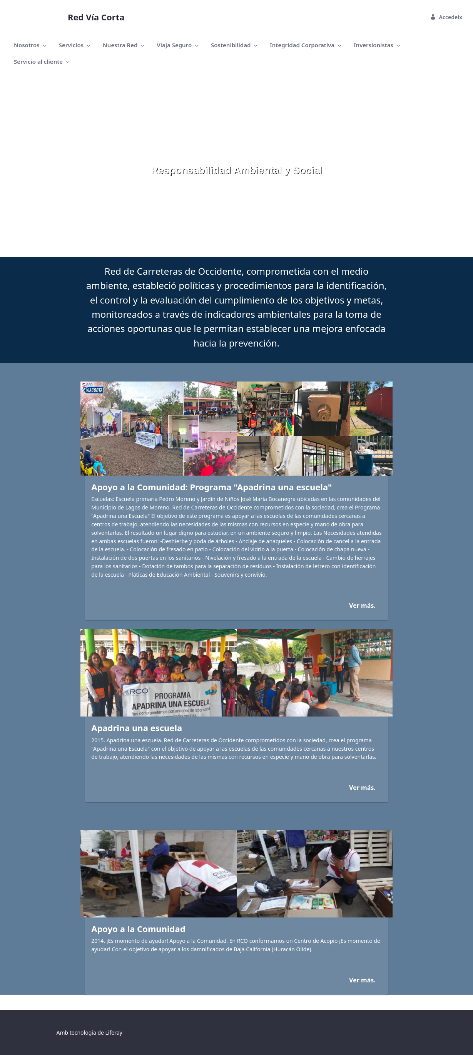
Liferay (113, 1032)
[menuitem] (30, 45)
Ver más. (362, 605)
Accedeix (446, 17)
